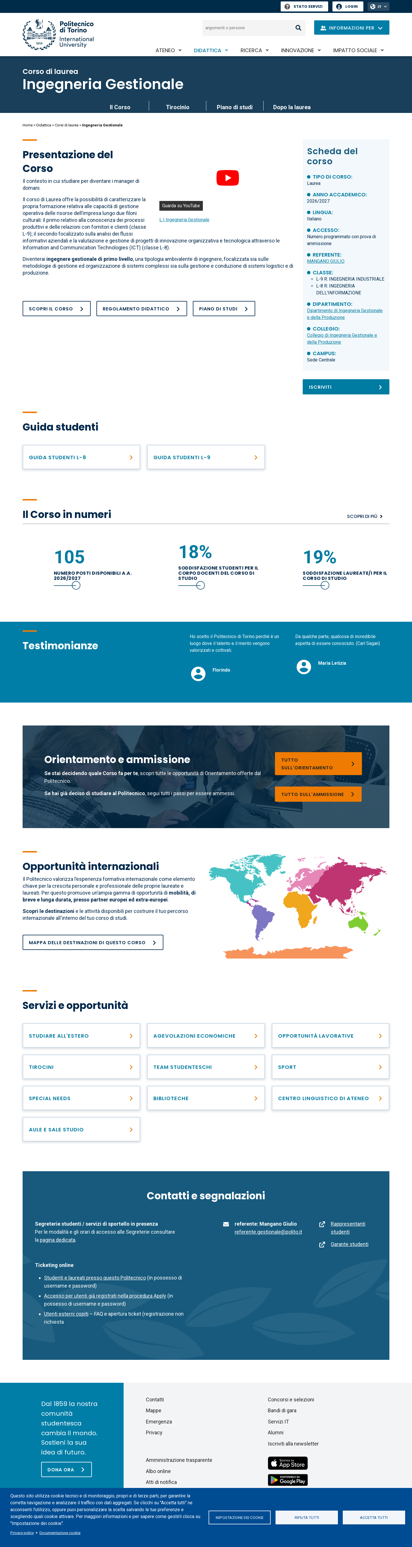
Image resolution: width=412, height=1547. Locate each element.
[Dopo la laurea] (330, 1035)
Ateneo (165, 50)
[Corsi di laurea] (318, 794)
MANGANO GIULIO (325, 261)
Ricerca (251, 50)
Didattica (207, 50)
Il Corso (120, 107)
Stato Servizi (303, 6)
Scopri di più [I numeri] (362, 516)
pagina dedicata (57, 1240)
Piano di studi (235, 107)
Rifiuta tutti (307, 1517)
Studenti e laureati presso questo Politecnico (95, 1278)
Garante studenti (350, 1244)
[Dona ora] (66, 1469)
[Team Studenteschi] (206, 1067)
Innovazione (297, 50)
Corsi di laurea (66, 125)
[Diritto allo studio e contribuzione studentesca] (206, 1035)
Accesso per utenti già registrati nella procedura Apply (105, 1296)
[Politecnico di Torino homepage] (58, 34)
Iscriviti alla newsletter (293, 1444)
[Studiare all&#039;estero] (81, 1035)
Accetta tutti (374, 1517)
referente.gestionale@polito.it (268, 1232)
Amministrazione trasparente (179, 1460)
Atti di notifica (161, 1482)
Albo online (158, 1471)
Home (28, 125)
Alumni (276, 1432)
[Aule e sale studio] (81, 1129)
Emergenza (159, 1422)
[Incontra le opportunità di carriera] (81, 1067)
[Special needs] (81, 1098)
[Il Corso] (57, 308)
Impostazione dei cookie (240, 1517)
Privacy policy (22, 1532)
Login (351, 6)
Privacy (154, 1432)
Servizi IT (278, 1422)
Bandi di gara (282, 1410)
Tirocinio (177, 107)
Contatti (155, 1400)
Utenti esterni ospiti (66, 1314)
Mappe (153, 1410)
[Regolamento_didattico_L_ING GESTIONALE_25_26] (141, 308)
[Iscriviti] (346, 386)
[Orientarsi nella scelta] (318, 763)
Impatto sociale (355, 50)
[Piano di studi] (224, 308)
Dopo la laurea (292, 107)
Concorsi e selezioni (291, 1400)
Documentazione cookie (59, 1532)
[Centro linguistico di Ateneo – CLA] (330, 1098)
